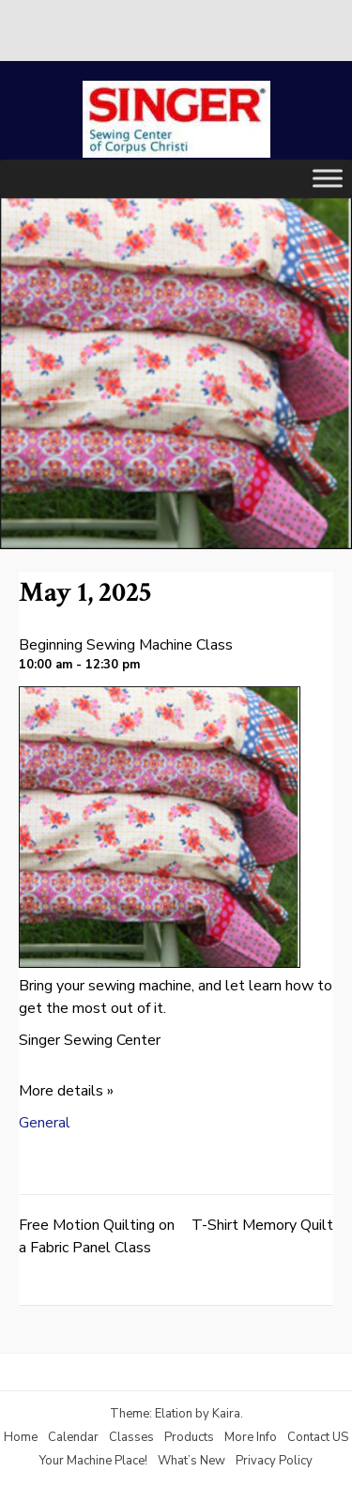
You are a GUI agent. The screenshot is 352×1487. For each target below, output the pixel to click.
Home (21, 1437)
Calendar (73, 1437)
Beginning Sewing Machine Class (126, 645)
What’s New (191, 1460)
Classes (131, 1437)
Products (189, 1437)
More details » (66, 1091)
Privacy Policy (274, 1460)
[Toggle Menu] (328, 178)
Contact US (317, 1437)
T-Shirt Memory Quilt (262, 1225)
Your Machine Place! (93, 1460)
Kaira (226, 1413)
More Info (250, 1437)
